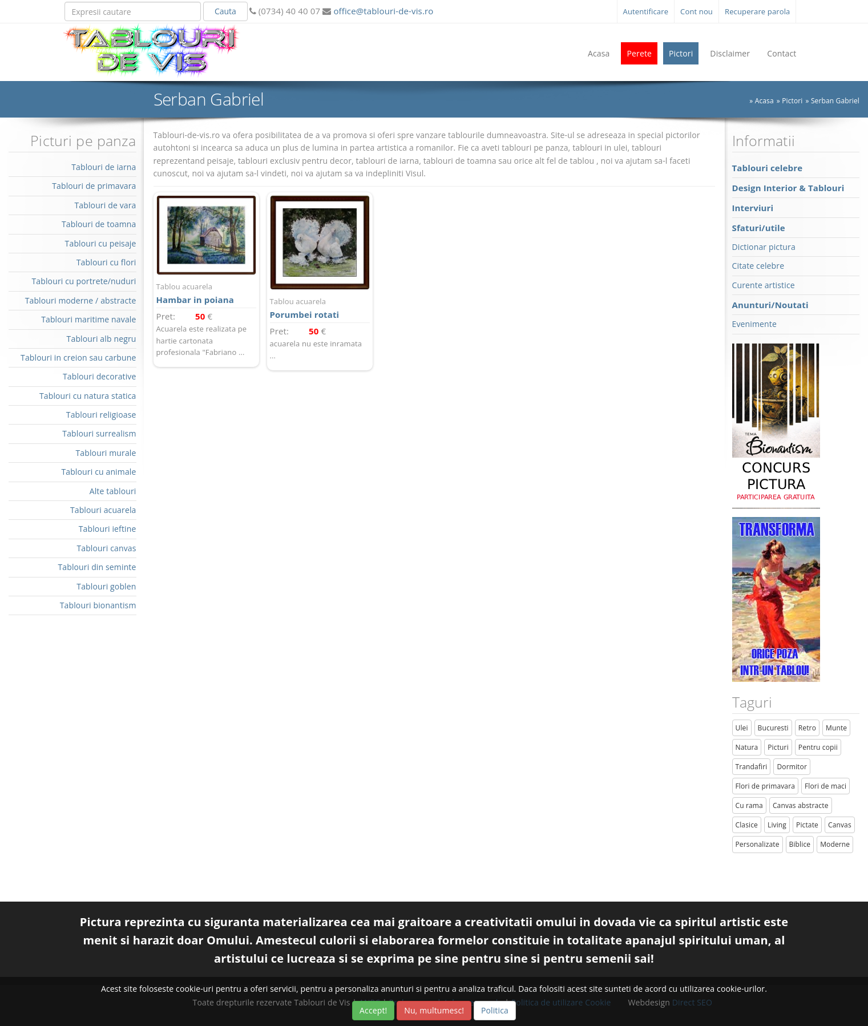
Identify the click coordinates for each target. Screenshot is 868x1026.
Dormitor (792, 766)
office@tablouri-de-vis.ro (382, 11)
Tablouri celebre (767, 167)
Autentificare (646, 11)
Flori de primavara (766, 786)
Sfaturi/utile (758, 227)
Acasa (599, 53)
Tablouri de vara (105, 205)
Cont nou (696, 11)
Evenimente (754, 323)
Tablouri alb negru (101, 338)
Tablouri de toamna (99, 224)
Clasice (747, 825)
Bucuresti (773, 728)
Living (777, 825)
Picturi (778, 747)
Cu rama (749, 805)
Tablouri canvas (106, 548)
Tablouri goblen (106, 586)
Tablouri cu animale (98, 471)
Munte (836, 728)
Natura (747, 747)
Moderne (835, 844)
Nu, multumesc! (434, 1010)
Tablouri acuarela (103, 509)
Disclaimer (730, 53)
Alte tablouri (113, 491)
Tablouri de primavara (94, 185)
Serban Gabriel (835, 101)
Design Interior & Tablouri (788, 187)
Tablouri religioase (101, 414)
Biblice (800, 844)
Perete (639, 53)
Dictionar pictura (764, 246)
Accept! (373, 1010)
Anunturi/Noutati (770, 304)
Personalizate (758, 844)
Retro (807, 728)
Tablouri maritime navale (88, 319)
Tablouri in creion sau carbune (78, 357)
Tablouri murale (105, 452)
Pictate (807, 825)
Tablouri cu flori (106, 262)
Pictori (681, 53)
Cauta (225, 11)
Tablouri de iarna (103, 166)
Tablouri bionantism (98, 605)
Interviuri (753, 207)
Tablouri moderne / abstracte (80, 300)
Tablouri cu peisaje (100, 243)
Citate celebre (758, 265)
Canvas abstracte (801, 805)
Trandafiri (752, 766)
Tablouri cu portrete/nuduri (83, 281)
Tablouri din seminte (97, 567)
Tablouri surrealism (99, 433)
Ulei (742, 728)
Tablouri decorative (99, 376)
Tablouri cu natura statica (87, 395)
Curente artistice (763, 285)
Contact (781, 53)
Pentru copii (818, 747)
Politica (494, 1010)
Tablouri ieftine (107, 528)
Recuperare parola (757, 11)
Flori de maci (825, 786)
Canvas (839, 825)
